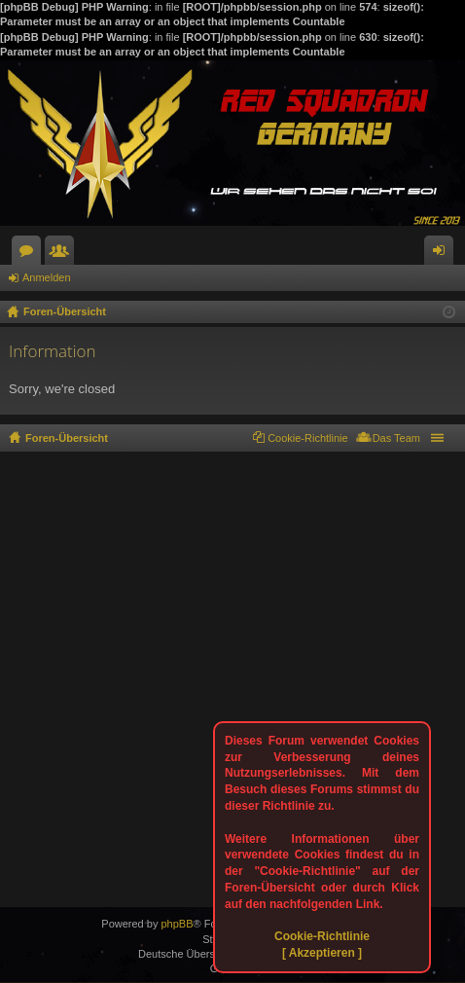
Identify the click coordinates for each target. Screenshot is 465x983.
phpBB (177, 923)
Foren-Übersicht (66, 438)
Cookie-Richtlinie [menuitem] (308, 438)
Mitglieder (63, 254)
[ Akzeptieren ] (322, 953)
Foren (30, 254)
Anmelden (46, 277)
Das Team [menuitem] (396, 438)
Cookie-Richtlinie (322, 936)
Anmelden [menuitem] (443, 254)
